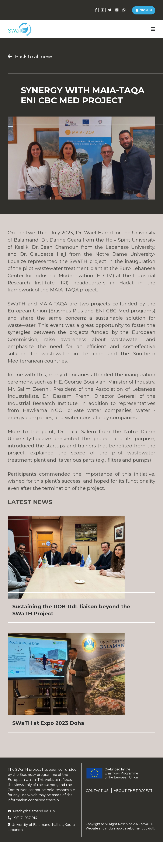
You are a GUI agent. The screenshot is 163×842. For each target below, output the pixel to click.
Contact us (97, 791)
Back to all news (30, 56)
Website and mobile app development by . (120, 828)
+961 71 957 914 (22, 818)
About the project (133, 791)
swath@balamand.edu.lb (31, 811)
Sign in (144, 10)
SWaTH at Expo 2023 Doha (48, 723)
